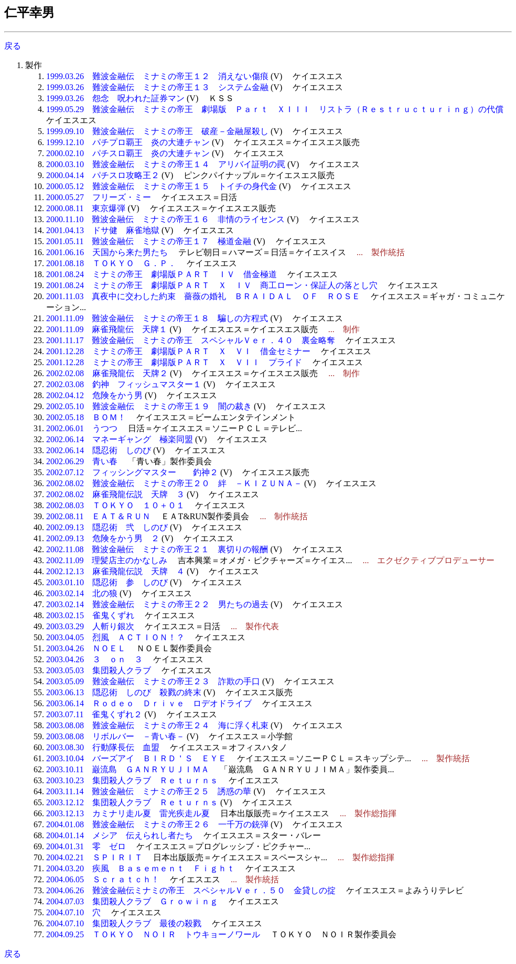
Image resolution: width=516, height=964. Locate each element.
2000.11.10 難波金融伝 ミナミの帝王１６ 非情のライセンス (165, 219)
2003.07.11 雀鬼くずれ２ (94, 714)
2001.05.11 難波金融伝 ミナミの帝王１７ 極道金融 (148, 241)
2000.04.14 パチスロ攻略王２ (102, 175)
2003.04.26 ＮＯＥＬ (86, 648)
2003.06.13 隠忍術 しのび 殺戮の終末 (123, 692)
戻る (12, 45)
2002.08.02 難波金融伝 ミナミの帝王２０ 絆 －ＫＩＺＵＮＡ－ (174, 483)
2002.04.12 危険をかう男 (94, 395)
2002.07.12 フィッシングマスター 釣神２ (132, 472)
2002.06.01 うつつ (81, 428)
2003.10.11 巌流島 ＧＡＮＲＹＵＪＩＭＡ (127, 769)
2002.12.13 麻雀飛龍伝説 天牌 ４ (115, 571)
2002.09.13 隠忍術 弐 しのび (107, 527)
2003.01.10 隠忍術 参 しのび (107, 582)
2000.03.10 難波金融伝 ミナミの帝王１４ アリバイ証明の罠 (165, 164)
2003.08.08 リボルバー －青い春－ (115, 736)
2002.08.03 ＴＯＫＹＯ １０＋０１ (115, 505)
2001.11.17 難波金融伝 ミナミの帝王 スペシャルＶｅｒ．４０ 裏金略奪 (190, 340)
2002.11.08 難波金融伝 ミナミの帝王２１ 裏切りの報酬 (157, 549)
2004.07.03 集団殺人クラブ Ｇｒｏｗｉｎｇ (132, 901)
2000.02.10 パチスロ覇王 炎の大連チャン (128, 153)
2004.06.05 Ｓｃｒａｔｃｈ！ (102, 879)
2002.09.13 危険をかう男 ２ (102, 538)
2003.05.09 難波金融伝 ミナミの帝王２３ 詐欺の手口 (153, 681)
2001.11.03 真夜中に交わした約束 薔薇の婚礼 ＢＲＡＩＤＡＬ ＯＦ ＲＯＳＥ (203, 296)
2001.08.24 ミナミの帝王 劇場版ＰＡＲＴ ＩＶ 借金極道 (161, 274)
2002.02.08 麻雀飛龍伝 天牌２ (107, 373)
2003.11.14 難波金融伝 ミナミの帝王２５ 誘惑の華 (148, 791)
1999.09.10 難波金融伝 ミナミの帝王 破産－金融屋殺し (157, 131)
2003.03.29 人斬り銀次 (90, 626)
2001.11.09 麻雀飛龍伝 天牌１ (106, 329)
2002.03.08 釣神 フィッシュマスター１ (123, 384)
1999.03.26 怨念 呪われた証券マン (115, 98)
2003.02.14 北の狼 (81, 593)
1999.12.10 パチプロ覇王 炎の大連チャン (128, 142)
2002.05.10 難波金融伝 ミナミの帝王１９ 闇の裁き (149, 406)
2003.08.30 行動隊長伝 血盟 (102, 747)
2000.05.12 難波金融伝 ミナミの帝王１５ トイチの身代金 (161, 186)
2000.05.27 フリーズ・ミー (98, 197)
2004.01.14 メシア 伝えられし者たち (119, 835)
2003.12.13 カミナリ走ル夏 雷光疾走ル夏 (128, 813)
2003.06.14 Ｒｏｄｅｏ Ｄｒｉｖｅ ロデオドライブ (149, 703)
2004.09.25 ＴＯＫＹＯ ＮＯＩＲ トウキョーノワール (153, 934)
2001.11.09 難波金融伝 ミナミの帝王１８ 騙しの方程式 (157, 318)
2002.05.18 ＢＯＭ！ (86, 417)
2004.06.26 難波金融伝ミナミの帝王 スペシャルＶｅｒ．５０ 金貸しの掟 (191, 890)
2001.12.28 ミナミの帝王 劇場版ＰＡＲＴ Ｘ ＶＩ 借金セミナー (178, 351)
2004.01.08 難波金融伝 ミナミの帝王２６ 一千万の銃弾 (157, 824)
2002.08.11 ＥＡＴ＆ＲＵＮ (98, 516)
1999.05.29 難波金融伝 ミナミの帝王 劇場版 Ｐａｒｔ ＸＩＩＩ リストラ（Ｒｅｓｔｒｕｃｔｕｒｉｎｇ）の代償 (274, 109)
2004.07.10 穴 (73, 912)
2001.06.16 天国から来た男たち (107, 252)
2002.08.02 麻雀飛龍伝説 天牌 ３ (115, 494)
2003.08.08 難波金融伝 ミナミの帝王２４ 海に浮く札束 (157, 725)
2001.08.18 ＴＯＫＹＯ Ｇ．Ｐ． (111, 263)
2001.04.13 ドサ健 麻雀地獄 (102, 230)
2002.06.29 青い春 (81, 461)
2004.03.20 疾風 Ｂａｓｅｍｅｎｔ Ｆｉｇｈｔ (140, 868)
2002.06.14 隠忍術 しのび (98, 450)
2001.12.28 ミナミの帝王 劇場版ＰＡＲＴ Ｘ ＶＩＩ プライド (174, 362)
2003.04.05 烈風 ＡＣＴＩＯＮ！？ (115, 637)
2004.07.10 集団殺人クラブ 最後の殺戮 (123, 923)
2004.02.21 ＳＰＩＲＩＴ (94, 857)
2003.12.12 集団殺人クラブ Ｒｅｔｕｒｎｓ (132, 802)
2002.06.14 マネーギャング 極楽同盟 (119, 439)
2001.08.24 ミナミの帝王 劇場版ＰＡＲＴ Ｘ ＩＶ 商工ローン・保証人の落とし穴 (212, 285)
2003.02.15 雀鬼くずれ (90, 615)
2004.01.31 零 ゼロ (86, 846)
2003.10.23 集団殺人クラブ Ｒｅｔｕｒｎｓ (132, 780)
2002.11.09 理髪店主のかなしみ (106, 560)
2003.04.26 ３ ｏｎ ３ (94, 659)
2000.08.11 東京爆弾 (85, 208)
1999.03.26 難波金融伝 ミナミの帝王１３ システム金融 (157, 87)
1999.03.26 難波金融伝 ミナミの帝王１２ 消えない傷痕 (157, 76)
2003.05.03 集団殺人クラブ (98, 670)
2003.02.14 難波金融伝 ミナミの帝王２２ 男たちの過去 (157, 604)
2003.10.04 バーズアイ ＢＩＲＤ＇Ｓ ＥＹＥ (136, 758)
